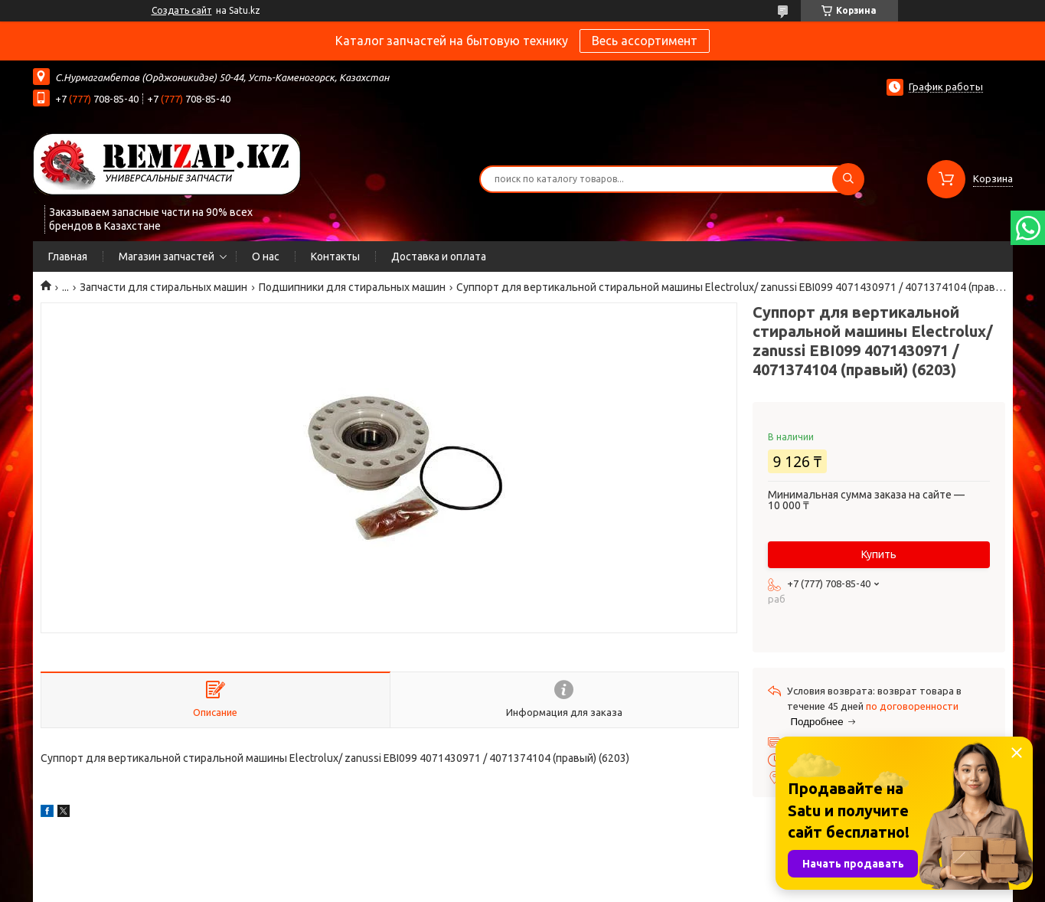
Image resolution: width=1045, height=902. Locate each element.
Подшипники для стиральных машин (352, 287)
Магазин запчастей (166, 256)
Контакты (335, 256)
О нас (265, 256)
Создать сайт (182, 10)
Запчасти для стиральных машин (163, 287)
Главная (67, 256)
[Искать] (848, 179)
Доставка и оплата (438, 256)
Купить (878, 554)
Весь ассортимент (644, 40)
